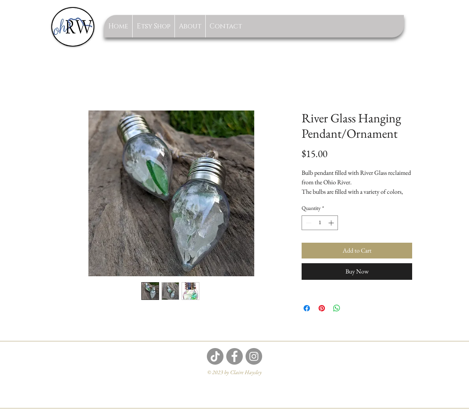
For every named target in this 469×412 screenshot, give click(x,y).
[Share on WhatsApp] (336, 308)
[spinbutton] (320, 223)
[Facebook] (234, 356)
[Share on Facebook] (306, 308)
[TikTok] (215, 356)
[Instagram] (254, 356)
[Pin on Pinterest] (321, 308)
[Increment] (332, 223)
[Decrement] (308, 223)
